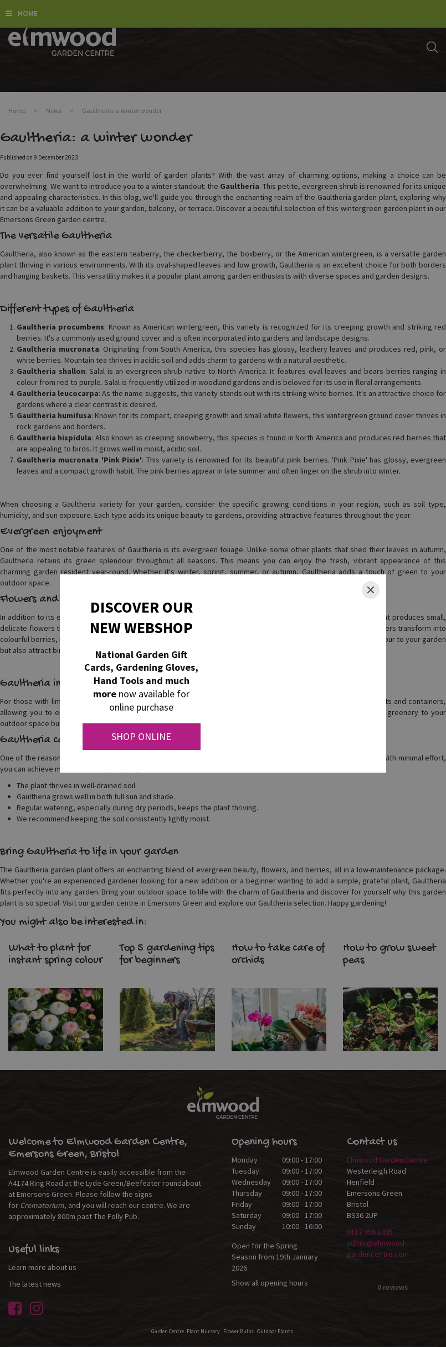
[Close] (371, 590)
